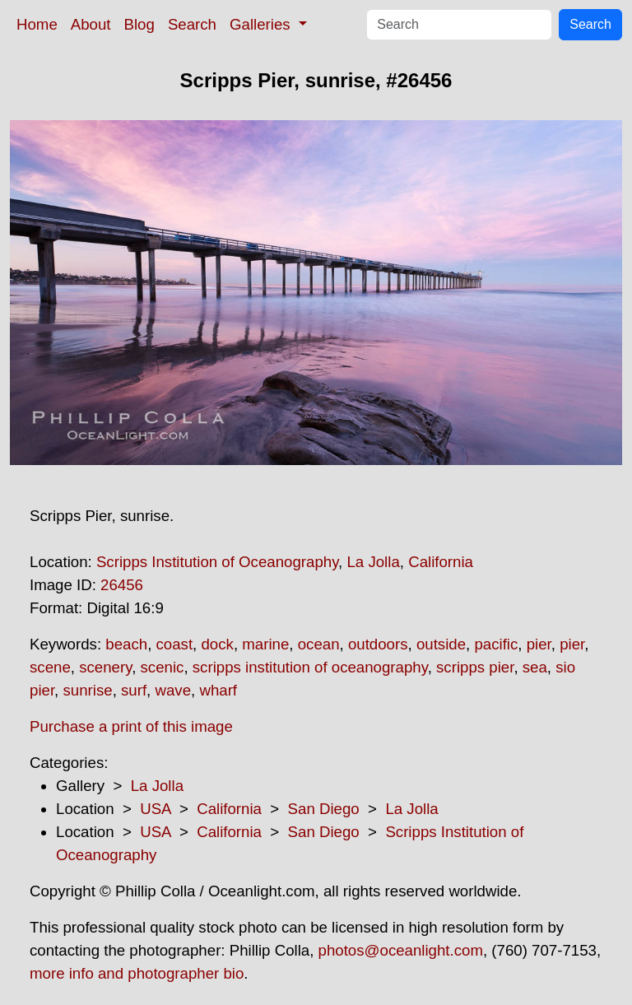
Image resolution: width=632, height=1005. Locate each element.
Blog (139, 24)
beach (126, 644)
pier (539, 644)
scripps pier (475, 667)
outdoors (378, 644)
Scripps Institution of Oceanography (217, 561)
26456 (121, 584)
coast (174, 644)
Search (192, 24)
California (440, 561)
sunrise (87, 690)
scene (50, 667)
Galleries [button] (262, 24)
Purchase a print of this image (131, 726)
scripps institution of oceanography (310, 667)
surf (133, 690)
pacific (496, 644)
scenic (162, 667)
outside (441, 644)
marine (265, 644)
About (91, 24)
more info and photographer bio (137, 973)
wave (173, 690)
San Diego (324, 808)
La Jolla (372, 561)
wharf (218, 690)
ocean (319, 644)
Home (37, 24)
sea (535, 667)
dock (217, 644)
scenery (105, 667)
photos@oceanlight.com (400, 950)
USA (155, 808)
